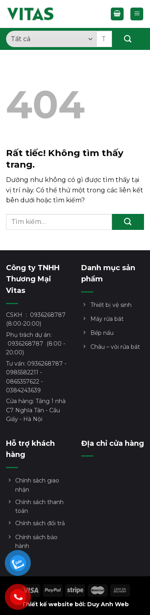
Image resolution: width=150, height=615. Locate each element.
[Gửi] (128, 39)
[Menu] (136, 14)
